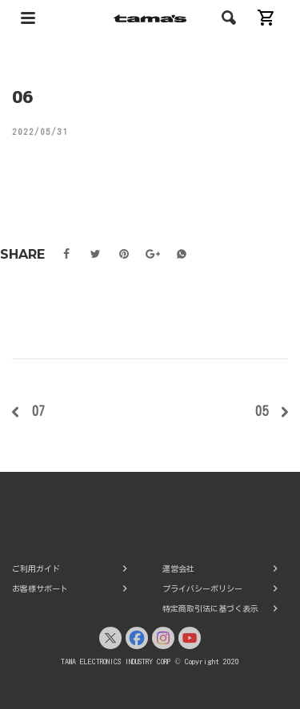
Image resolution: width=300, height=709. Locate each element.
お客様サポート (40, 588)
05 (261, 411)
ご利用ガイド (36, 568)
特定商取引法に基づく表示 (210, 608)
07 (38, 411)
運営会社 (178, 568)
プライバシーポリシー (202, 588)
